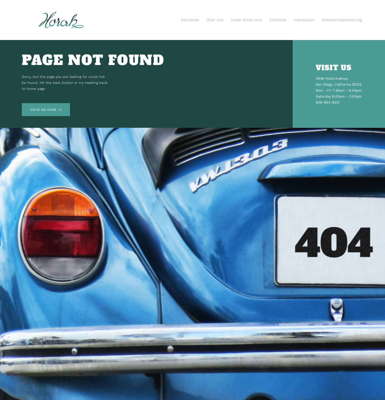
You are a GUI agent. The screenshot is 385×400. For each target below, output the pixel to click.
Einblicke (278, 20)
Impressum (304, 20)
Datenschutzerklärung (342, 20)
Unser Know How (246, 20)
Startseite (190, 20)
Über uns (215, 20)
